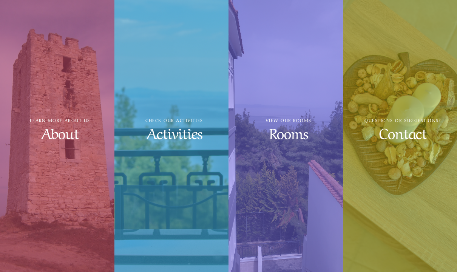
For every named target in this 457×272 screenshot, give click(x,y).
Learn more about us (60, 120)
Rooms (288, 132)
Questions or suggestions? (402, 120)
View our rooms (289, 120)
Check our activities (174, 120)
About (60, 132)
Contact (402, 132)
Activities (174, 132)
